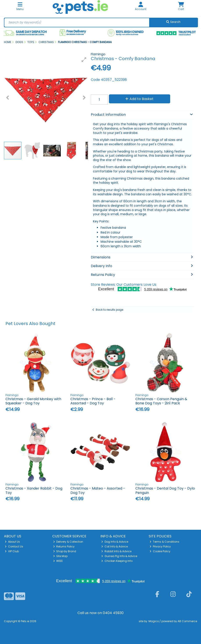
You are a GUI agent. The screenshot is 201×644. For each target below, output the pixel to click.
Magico (154, 621)
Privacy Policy (160, 546)
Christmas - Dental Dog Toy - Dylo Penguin (165, 490)
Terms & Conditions (164, 542)
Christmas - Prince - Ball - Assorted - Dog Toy (92, 401)
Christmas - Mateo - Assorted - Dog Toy (97, 490)
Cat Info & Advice (114, 546)
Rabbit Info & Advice (116, 551)
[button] (83, 59)
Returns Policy (64, 546)
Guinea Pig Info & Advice (119, 556)
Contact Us (14, 546)
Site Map (60, 556)
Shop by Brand (64, 551)
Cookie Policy (160, 551)
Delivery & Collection (68, 542)
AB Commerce (187, 621)
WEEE (58, 561)
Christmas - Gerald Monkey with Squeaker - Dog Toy (33, 401)
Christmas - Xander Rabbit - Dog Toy (33, 490)
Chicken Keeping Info (117, 561)
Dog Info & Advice (114, 542)
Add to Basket (139, 98)
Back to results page (109, 310)
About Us (12, 542)
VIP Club (12, 551)
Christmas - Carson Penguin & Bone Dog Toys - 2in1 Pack (161, 401)
